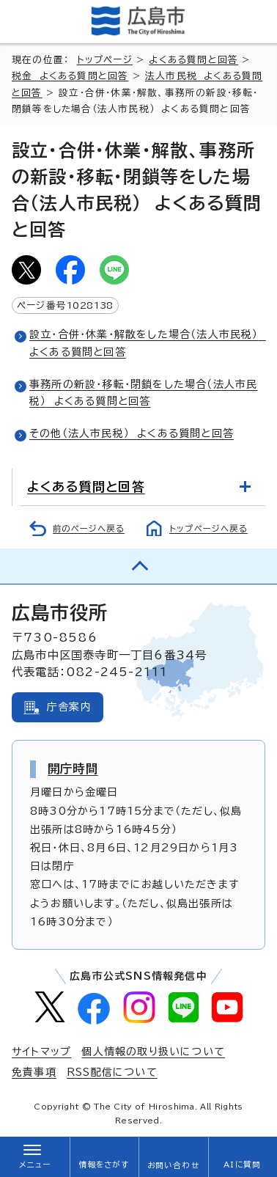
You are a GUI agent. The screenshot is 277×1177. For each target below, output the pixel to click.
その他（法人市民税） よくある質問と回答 (131, 433)
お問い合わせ (173, 1165)
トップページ (105, 60)
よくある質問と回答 (193, 60)
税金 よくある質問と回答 (70, 76)
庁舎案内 (69, 707)
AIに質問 (242, 1164)
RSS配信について (112, 1072)
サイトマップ (41, 1051)
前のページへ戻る (89, 528)
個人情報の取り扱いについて (153, 1051)
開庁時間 (73, 768)
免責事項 (34, 1072)
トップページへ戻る (208, 528)
